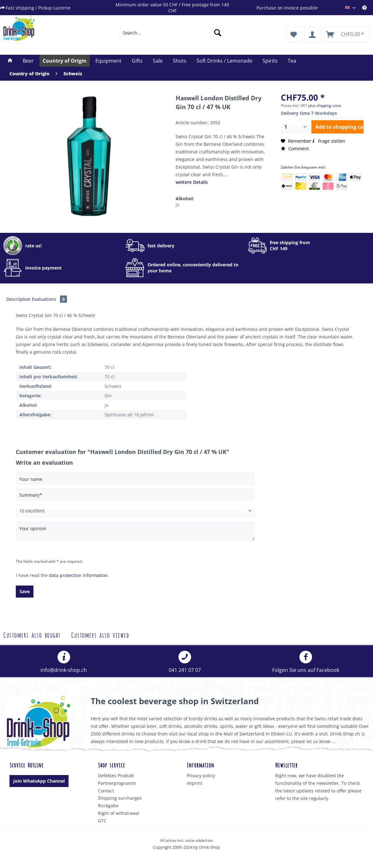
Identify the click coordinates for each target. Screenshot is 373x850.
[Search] (217, 32)
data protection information (78, 575)
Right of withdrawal (118, 813)
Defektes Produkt (116, 775)
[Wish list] (294, 34)
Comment (295, 149)
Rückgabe (108, 806)
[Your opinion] (135, 531)
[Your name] (135, 479)
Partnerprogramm (117, 783)
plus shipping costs (324, 105)
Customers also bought (31, 634)
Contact (106, 791)
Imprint (194, 783)
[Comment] (135, 511)
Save (25, 591)
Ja (177, 205)
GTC (102, 821)
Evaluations (49, 299)
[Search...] (172, 32)
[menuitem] (172, 32)
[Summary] (135, 494)
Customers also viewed (100, 634)
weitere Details (192, 182)
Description (18, 299)
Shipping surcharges (120, 798)
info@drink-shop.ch (63, 662)
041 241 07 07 (185, 662)
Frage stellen (328, 141)
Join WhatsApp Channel (39, 781)
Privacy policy (201, 775)
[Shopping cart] (346, 34)
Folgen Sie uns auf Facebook (305, 662)
